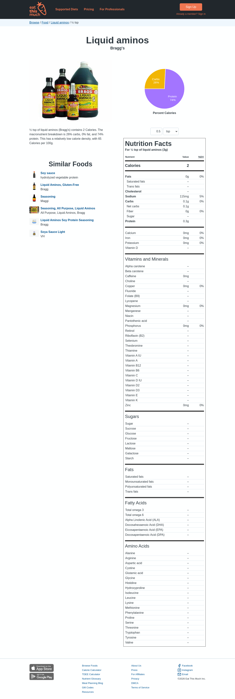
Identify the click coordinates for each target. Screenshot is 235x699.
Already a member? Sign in (191, 13)
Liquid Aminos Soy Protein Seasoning (67, 220)
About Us (136, 665)
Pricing (89, 9)
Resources (88, 692)
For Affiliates (138, 674)
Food (45, 22)
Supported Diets (66, 9)
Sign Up (191, 6)
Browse (34, 22)
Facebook (185, 666)
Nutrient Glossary (91, 678)
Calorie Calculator (91, 670)
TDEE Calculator (91, 674)
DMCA (134, 683)
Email (183, 674)
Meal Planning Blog (92, 683)
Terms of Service (140, 687)
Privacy (135, 678)
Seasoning (48, 196)
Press (134, 670)
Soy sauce (48, 173)
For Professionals (112, 9)
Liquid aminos (60, 22)
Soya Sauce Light (53, 231)
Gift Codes (88, 687)
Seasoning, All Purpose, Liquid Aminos (68, 208)
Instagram (185, 670)
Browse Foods (90, 665)
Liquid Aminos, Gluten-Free (60, 184)
